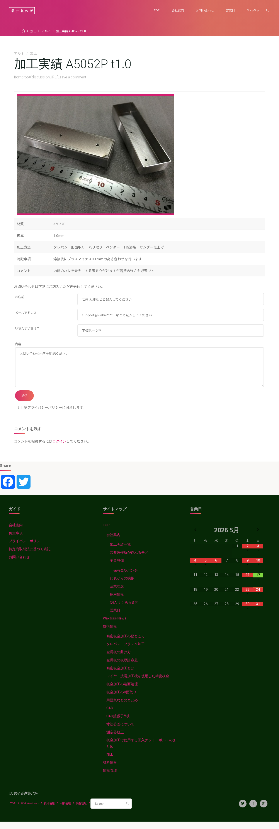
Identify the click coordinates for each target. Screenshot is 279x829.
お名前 (19, 297)
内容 (18, 346)
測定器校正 (115, 739)
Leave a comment (73, 77)
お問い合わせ (19, 564)
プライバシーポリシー (26, 548)
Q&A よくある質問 (124, 609)
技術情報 (110, 633)
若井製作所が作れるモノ (129, 559)
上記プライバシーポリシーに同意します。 (51, 414)
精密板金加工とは (120, 675)
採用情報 (117, 601)
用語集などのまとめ (122, 707)
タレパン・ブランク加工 (125, 651)
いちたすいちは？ (27, 329)
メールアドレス (25, 313)
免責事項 (16, 540)
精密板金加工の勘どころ (125, 643)
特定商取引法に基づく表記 (30, 556)
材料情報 (110, 770)
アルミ (46, 31)
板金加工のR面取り (121, 699)
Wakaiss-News (114, 625)
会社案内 (16, 532)
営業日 (115, 617)
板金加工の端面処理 (122, 691)
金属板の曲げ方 (118, 659)
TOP (106, 532)
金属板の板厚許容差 (122, 667)
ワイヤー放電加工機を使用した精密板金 (137, 683)
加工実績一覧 (120, 551)
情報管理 (110, 778)
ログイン (59, 447)
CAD (109, 715)
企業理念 (117, 593)
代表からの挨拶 (122, 585)
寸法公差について (120, 731)
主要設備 (117, 567)
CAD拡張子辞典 (118, 723)
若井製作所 (22, 10)
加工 (33, 31)
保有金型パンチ (125, 577)
